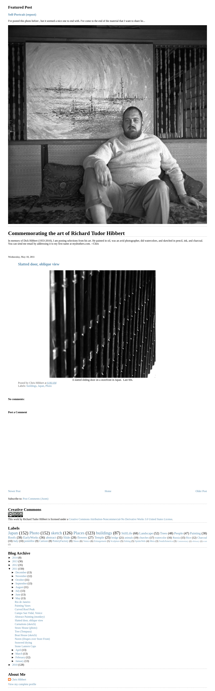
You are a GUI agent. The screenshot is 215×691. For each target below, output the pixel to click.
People (178, 533)
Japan (41, 385)
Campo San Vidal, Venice (28, 613)
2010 (15, 664)
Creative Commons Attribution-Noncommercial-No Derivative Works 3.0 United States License (120, 519)
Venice (86, 541)
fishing (127, 541)
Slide (66, 537)
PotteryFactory (61, 541)
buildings (32, 385)
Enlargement (100, 541)
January (20, 661)
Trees (163, 533)
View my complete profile (22, 684)
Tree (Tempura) (23, 631)
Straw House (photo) (26, 627)
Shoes (76, 541)
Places (78, 533)
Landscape (146, 533)
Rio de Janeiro (22, 602)
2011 (15, 568)
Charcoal (202, 537)
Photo (48, 385)
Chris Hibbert (18, 679)
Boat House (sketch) (26, 635)
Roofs (12, 537)
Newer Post (14, 491)
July (18, 590)
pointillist (29, 541)
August (19, 587)
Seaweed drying (23, 642)
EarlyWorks (30, 537)
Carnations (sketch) (25, 624)
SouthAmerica (166, 541)
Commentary (182, 541)
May (18, 598)
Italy (15, 541)
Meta (152, 541)
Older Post (201, 491)
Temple (99, 537)
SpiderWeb (140, 541)
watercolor (160, 537)
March (19, 653)
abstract (51, 537)
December (21, 572)
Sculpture (115, 541)
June (18, 594)
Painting (195, 533)
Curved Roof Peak (25, 609)
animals (129, 537)
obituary (195, 541)
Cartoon (43, 541)
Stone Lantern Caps (25, 646)
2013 (15, 561)
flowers (82, 537)
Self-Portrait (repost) (22, 14)
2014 (15, 557)
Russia (176, 537)
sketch (56, 533)
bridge (115, 537)
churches (144, 537)
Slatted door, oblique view (38, 264)
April (18, 650)
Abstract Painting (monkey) (30, 616)
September (21, 583)
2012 (15, 565)
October (20, 579)
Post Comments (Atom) (35, 498)
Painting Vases (22, 605)
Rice (188, 537)
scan (205, 541)
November (21, 576)
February (20, 657)
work (16, 519)
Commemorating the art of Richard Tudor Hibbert (66, 233)
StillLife (126, 533)
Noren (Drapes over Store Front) (32, 638)
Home (108, 491)
